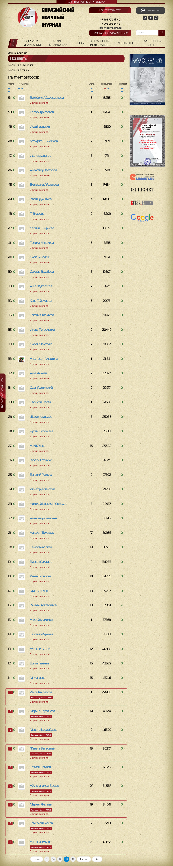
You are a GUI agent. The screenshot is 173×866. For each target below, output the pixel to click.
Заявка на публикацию (110, 33)
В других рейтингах (39, 102)
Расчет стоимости (110, 10)
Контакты (125, 43)
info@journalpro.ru (110, 28)
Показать (18, 58)
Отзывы (78, 43)
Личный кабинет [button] (150, 10)
